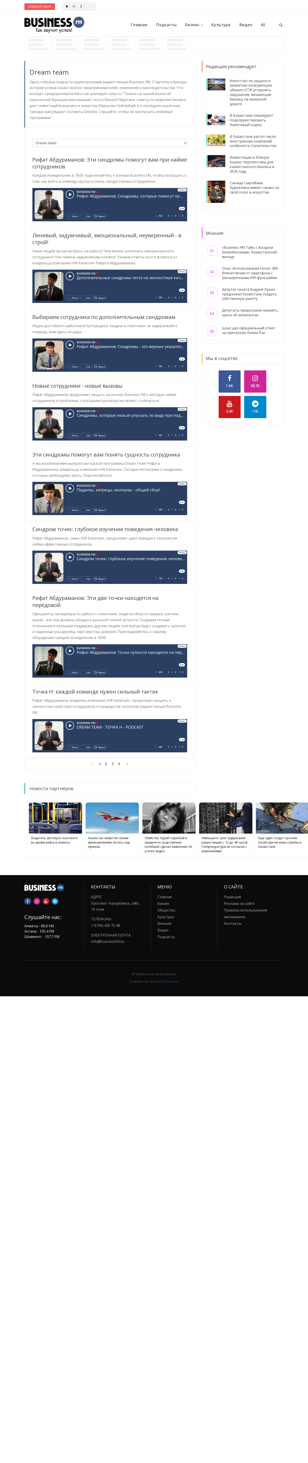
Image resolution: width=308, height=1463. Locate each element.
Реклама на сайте (239, 903)
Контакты (232, 923)
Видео (245, 24)
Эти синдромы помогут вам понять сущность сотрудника (106, 454)
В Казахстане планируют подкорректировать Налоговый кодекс (251, 120)
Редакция (232, 896)
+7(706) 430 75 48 (105, 925)
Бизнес (192, 24)
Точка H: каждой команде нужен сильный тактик (95, 691)
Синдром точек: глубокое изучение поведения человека (105, 529)
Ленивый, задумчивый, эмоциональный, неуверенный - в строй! (106, 238)
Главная (139, 24)
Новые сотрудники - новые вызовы (77, 385)
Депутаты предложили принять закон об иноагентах (250, 312)
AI (263, 24)
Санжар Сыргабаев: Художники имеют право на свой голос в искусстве (254, 187)
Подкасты (166, 24)
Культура (221, 24)
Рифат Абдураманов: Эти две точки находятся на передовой (95, 601)
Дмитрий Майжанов (164, 981)
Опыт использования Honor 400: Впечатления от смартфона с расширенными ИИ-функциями (250, 273)
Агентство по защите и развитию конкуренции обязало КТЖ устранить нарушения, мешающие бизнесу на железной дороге (251, 92)
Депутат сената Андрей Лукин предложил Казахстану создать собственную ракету (249, 294)
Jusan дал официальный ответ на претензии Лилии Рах (248, 330)
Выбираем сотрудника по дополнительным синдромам (103, 316)
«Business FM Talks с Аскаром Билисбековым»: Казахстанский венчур (249, 252)
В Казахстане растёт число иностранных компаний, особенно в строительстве (253, 141)
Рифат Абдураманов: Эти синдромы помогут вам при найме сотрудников (109, 163)
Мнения (164, 923)
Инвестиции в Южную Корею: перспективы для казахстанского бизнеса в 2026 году (252, 164)
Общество (166, 910)
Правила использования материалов (245, 913)
